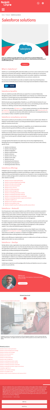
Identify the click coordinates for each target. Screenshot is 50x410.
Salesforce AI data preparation (12, 189)
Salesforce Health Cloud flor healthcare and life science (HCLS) (20, 205)
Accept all (24, 406)
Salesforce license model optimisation (14, 180)
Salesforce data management (12, 191)
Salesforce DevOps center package (13, 184)
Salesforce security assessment (12, 185)
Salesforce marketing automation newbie (15, 192)
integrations (6, 110)
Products (8, 14)
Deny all (24, 401)
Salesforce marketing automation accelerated (16, 196)
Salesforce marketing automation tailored (15, 194)
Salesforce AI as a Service (11, 187)
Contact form (23, 283)
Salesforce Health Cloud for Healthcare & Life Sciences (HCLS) (13, 373)
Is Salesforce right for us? (11, 199)
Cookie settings (16, 397)
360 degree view (18, 108)
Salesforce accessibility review (12, 203)
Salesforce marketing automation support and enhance (18, 198)
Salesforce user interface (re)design (13, 201)
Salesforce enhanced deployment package (15, 182)
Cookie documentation (7, 397)
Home (3, 14)
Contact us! (25, 64)
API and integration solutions (14, 231)
